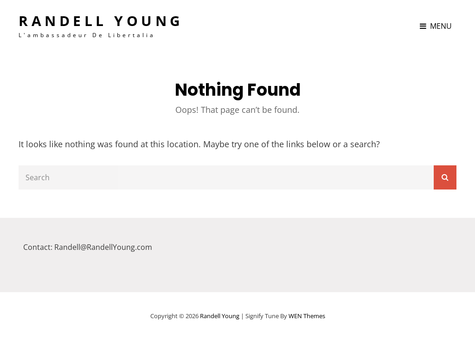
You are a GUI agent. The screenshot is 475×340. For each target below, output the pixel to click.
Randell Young (101, 20)
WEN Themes (307, 316)
